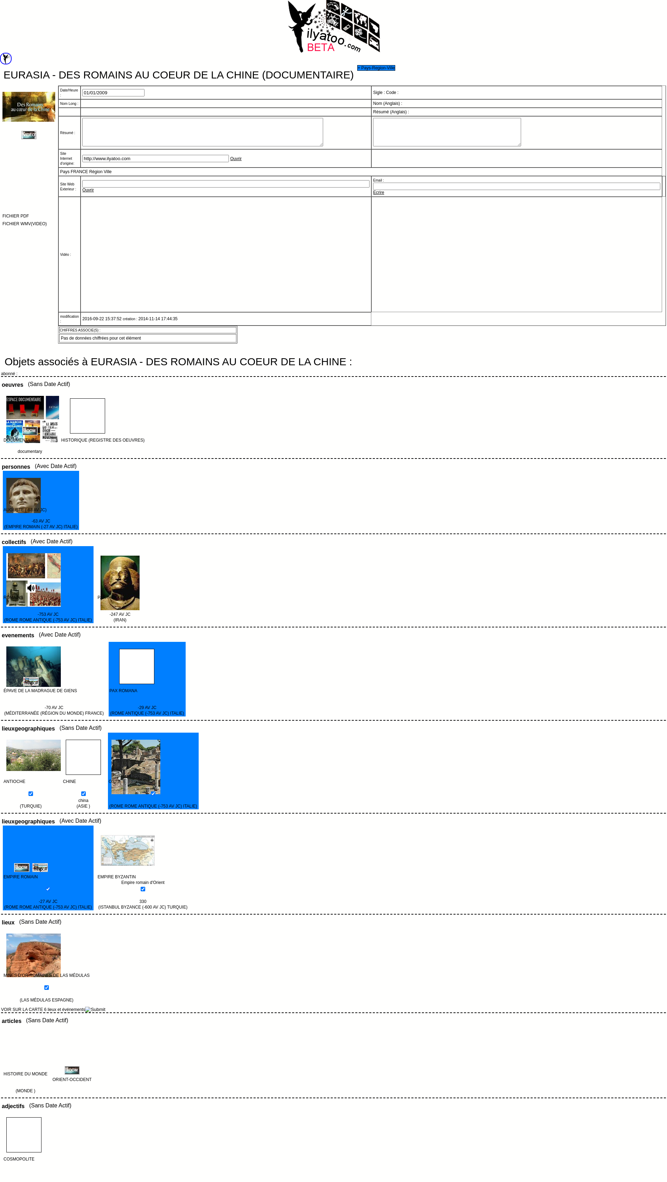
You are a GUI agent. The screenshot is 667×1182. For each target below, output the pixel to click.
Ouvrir (236, 164)
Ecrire (378, 197)
